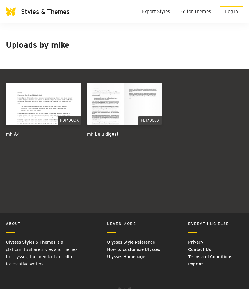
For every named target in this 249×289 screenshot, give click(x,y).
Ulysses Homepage (126, 256)
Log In (231, 11)
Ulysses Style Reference (131, 242)
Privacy (195, 242)
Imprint (195, 264)
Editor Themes (195, 11)
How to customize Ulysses (133, 249)
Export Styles (156, 11)
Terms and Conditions (210, 256)
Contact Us (199, 249)
